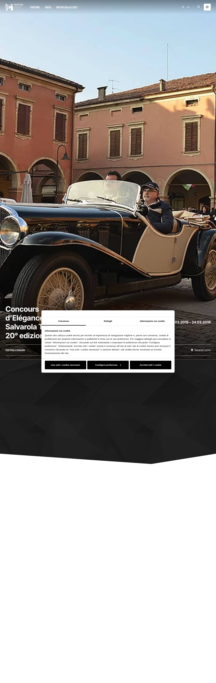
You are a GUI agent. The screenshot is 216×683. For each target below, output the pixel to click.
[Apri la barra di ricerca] (198, 7)
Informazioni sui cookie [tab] (152, 321)
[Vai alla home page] (14, 7)
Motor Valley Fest (67, 7)
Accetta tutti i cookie (150, 365)
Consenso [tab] (63, 321)
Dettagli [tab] (108, 321)
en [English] (188, 7)
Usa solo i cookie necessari (65, 365)
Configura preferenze (108, 365)
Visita (48, 7)
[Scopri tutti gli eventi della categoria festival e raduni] (15, 350)
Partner (35, 7)
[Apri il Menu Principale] (207, 7)
